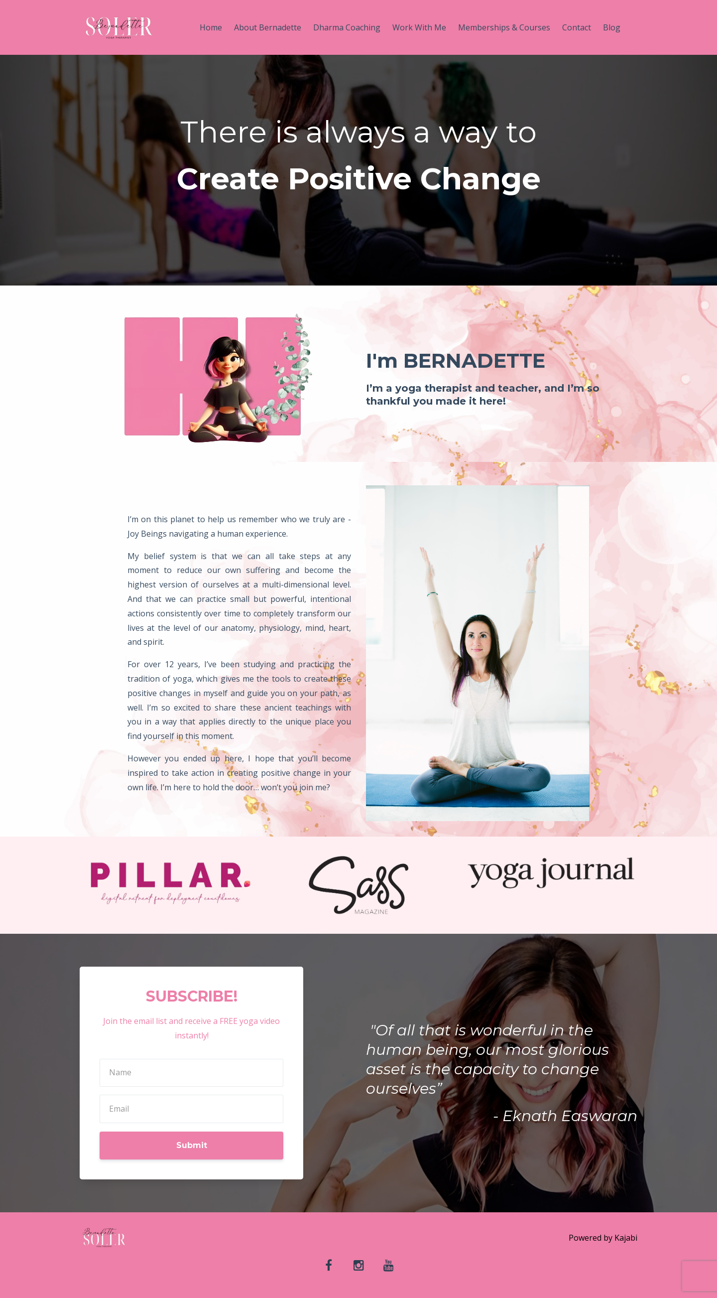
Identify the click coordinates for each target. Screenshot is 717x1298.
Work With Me (419, 27)
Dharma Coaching (346, 27)
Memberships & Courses (504, 27)
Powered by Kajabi (603, 1237)
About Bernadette (267, 27)
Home (211, 27)
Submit (191, 1145)
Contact (576, 27)
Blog (611, 27)
